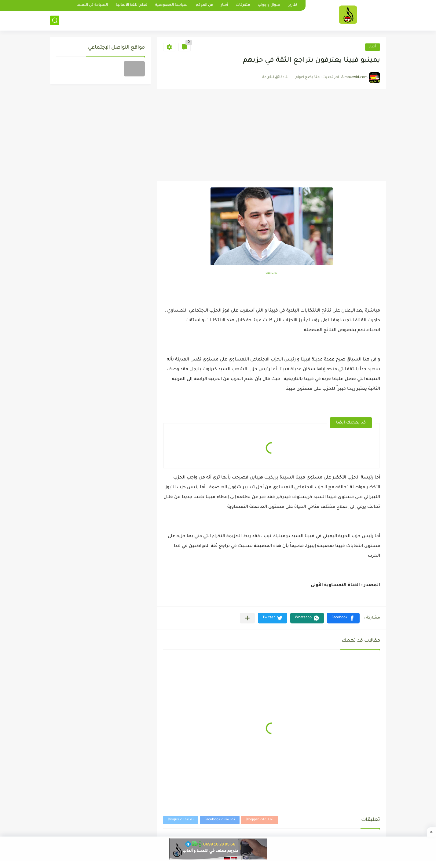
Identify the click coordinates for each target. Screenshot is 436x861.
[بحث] (54, 20)
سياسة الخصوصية (171, 5)
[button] (343, 618)
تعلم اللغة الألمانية (131, 5)
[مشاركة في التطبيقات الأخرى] (247, 618)
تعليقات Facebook (219, 820)
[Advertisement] (271, 135)
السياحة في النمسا (92, 5)
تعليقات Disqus (181, 820)
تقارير (292, 5)
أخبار (224, 5)
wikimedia (271, 273)
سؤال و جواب (269, 5)
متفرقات (243, 5)
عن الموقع (204, 5)
